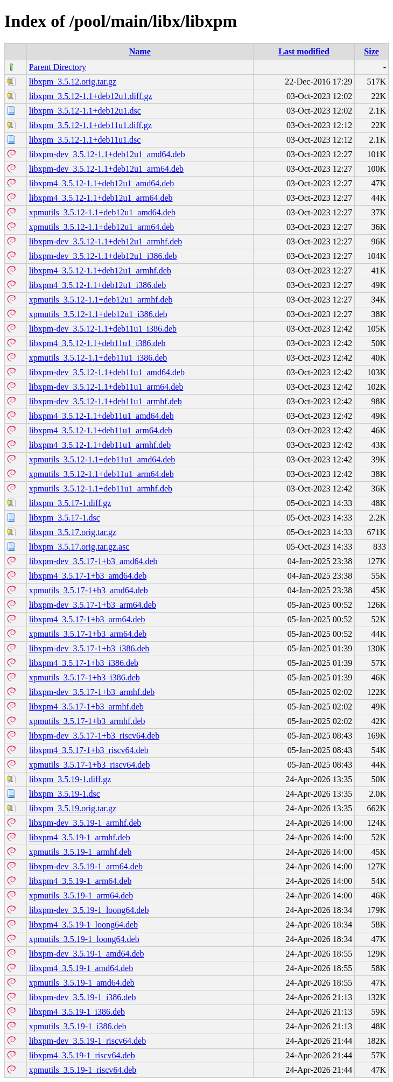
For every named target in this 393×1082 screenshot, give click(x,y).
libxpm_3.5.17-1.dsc (64, 517)
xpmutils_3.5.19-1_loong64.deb (84, 939)
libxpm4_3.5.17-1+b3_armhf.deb (86, 706)
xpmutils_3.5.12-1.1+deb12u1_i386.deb (98, 314)
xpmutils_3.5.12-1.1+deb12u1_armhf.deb (101, 299)
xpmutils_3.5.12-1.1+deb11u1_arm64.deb (101, 474)
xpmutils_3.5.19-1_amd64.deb (82, 982)
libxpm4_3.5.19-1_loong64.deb (83, 924)
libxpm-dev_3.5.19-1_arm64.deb (86, 866)
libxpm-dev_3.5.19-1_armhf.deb (85, 822)
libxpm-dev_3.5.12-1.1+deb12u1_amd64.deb (107, 154)
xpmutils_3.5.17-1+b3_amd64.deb (88, 590)
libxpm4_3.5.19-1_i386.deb (77, 1011)
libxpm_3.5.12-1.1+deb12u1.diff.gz (90, 96)
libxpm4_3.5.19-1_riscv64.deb (82, 1055)
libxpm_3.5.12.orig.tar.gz (72, 81)
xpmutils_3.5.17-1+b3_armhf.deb (87, 721)
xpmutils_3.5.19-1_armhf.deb (80, 851)
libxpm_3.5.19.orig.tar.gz (72, 808)
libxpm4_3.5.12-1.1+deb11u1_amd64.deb (101, 415)
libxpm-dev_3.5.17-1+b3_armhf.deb (92, 692)
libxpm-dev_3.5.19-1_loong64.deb (89, 910)
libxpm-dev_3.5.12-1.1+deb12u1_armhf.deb (106, 241)
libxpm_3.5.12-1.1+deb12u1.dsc (85, 110)
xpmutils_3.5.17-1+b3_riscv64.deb (89, 764)
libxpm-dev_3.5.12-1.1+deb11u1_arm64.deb (106, 386)
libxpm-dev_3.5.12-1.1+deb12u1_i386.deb (103, 256)
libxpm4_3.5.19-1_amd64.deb (81, 968)
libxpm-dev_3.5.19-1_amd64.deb (86, 953)
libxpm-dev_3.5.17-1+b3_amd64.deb (93, 561)
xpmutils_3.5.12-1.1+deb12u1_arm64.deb (101, 226)
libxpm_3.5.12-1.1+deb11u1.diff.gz (90, 125)
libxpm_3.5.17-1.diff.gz (70, 503)
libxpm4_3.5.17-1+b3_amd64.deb (87, 575)
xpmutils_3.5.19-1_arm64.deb (81, 895)
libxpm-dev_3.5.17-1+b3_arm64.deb (92, 604)
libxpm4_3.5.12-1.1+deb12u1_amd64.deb (101, 183)
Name (140, 51)
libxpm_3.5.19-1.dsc (64, 793)
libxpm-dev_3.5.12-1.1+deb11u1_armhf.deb (105, 401)
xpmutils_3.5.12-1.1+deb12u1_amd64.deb (102, 212)
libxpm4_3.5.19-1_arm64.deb (80, 881)
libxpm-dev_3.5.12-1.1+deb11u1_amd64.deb (107, 372)
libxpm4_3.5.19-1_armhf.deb (79, 837)
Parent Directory (57, 67)
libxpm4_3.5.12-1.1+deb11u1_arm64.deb (100, 430)
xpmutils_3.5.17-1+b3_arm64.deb (87, 633)
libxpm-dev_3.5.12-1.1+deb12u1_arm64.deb (106, 168)
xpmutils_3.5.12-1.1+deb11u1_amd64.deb (102, 459)
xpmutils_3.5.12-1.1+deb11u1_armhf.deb (100, 488)
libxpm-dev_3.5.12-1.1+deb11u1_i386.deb (103, 328)
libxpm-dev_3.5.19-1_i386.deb (82, 997)
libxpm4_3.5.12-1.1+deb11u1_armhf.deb (100, 444)
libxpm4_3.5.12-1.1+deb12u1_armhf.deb (100, 270)
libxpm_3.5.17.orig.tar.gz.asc (79, 546)
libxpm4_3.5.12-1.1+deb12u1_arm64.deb (101, 197)
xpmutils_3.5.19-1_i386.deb (78, 1026)
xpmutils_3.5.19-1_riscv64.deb (83, 1069)
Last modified (303, 51)
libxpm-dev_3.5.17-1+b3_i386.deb (89, 648)
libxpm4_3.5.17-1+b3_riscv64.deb (89, 750)
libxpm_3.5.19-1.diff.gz (70, 779)
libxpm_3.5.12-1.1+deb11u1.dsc (85, 139)
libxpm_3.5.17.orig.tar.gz (72, 532)
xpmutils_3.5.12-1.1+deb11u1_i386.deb (98, 357)
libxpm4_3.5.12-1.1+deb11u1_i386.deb (97, 343)
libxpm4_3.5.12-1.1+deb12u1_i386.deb (97, 285)
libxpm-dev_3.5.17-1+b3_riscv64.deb (94, 735)
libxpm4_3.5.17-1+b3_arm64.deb (87, 619)
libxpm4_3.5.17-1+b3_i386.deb (83, 663)
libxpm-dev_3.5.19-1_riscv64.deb (87, 1040)
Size (371, 51)
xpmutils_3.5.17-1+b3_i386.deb (84, 677)
